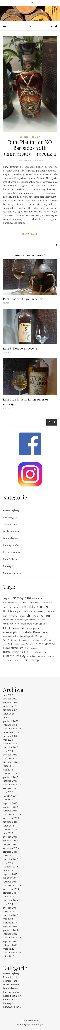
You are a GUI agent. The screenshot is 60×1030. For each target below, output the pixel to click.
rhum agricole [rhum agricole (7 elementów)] (40, 623)
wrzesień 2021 (11, 706)
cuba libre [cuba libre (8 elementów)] (37, 598)
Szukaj (52, 422)
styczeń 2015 (10, 874)
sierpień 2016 (10, 821)
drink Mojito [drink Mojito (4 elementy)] (27, 611)
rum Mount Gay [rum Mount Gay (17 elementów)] (14, 656)
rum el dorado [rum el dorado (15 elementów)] (45, 644)
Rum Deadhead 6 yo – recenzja (23, 299)
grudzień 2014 (10, 877)
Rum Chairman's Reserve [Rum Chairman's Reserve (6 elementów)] (14, 640)
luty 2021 (8, 717)
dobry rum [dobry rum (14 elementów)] (25, 602)
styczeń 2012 (10, 941)
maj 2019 (8, 750)
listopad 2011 (10, 945)
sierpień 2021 (10, 709)
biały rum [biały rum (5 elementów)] (7, 598)
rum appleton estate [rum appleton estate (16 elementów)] (17, 632)
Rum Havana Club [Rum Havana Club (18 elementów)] (16, 652)
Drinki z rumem (11, 531)
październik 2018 (12, 758)
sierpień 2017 (10, 788)
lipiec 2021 (8, 713)
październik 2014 (12, 885)
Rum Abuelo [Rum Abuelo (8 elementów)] (19, 628)
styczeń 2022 (10, 698)
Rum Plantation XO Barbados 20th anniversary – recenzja (30, 148)
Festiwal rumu (10, 538)
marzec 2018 (10, 773)
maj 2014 (8, 903)
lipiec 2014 (8, 896)
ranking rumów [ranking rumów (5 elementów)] (9, 624)
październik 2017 (12, 784)
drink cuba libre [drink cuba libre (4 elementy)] (45, 603)
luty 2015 (8, 870)
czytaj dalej (30, 234)
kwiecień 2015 (10, 866)
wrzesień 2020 (11, 732)
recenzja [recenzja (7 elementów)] (21, 623)
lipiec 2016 (8, 825)
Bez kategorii (10, 517)
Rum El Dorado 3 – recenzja (21, 348)
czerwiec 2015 (10, 859)
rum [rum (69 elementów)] (7, 628)
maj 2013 (8, 918)
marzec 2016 (10, 829)
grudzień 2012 (10, 930)
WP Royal (38, 1024)
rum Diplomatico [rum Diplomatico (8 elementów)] (11, 644)
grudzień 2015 (10, 840)
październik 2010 (12, 952)
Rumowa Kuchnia (12, 573)
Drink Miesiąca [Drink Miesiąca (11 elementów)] (12, 611)
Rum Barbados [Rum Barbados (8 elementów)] (10, 636)
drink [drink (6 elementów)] (35, 602)
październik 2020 (12, 728)
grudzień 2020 (10, 721)
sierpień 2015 (10, 851)
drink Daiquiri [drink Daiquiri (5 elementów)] (9, 607)
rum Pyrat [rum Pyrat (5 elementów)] (7, 660)
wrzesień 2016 (11, 818)
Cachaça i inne (10, 524)
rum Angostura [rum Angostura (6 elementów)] (33, 628)
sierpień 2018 (10, 762)
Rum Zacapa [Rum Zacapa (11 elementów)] (32, 660)
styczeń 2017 (10, 803)
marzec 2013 (10, 922)
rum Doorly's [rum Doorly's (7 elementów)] (27, 644)
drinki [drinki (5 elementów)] (18, 607)
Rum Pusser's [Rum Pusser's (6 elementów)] (47, 656)
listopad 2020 (10, 724)
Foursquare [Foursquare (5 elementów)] (34, 619)
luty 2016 (8, 833)
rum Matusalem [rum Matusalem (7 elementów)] (38, 652)
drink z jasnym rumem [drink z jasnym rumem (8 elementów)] (14, 615)
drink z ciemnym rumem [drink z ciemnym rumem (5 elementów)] (43, 611)
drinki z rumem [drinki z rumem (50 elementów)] (36, 607)
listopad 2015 (10, 844)
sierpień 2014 (10, 892)
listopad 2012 (10, 933)
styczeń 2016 (10, 836)
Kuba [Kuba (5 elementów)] (43, 619)
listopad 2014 (10, 881)
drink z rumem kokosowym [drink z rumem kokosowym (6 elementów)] (15, 619)
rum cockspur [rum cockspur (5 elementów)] (34, 640)
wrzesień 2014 (11, 889)
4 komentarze (36, 160)
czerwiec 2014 (10, 900)
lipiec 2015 (8, 855)
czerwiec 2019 (10, 747)
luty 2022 (8, 694)
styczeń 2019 (10, 754)
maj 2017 (8, 791)
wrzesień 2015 (11, 847)
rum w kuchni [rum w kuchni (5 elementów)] (18, 660)
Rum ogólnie (9, 566)
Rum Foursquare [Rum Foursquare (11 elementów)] (13, 648)
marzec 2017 (10, 799)
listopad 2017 (10, 780)
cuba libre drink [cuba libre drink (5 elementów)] (10, 602)
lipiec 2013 (8, 911)
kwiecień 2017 (10, 795)
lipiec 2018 (8, 765)
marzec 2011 (10, 948)
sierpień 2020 (10, 735)
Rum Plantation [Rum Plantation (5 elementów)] (33, 656)
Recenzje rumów (30, 137)
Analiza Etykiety (11, 510)
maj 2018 (8, 769)
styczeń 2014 (10, 907)
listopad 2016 (10, 810)
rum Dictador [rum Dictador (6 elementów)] (47, 640)
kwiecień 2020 (10, 743)
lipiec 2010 (8, 956)
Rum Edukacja (10, 559)
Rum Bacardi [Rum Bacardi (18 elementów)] (42, 632)
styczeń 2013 (10, 926)
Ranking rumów (11, 545)
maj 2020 (8, 739)
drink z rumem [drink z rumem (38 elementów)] (40, 615)
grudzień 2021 (10, 702)
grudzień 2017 (10, 777)
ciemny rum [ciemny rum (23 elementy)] (21, 598)
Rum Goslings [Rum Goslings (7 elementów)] (31, 648)
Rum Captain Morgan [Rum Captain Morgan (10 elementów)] (32, 636)
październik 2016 (12, 814)
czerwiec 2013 (10, 915)
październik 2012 (12, 937)
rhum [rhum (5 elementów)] (29, 624)
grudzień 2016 (10, 806)
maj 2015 (8, 862)
